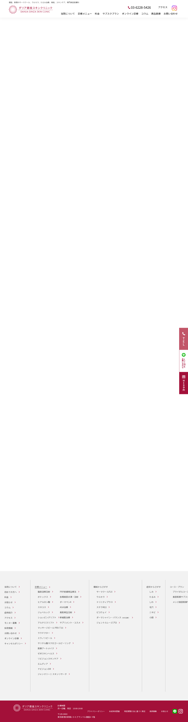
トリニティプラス (104, 601)
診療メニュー (85, 13)
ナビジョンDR (44, 668)
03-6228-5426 (141, 7)
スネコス (42, 607)
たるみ (152, 596)
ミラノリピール (45, 638)
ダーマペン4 (65, 601)
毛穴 (151, 607)
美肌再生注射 (66, 612)
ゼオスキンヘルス (46, 653)
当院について (68, 13)
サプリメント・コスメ (70, 622)
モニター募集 (10, 622)
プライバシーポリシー (96, 711)
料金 (97, 13)
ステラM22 (101, 607)
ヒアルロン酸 (44, 601)
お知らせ (8, 602)
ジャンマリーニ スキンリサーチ (52, 674)
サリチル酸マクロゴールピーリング (54, 643)
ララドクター (44, 632)
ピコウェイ (101, 612)
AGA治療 (64, 607)
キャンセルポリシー (13, 643)
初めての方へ (10, 591)
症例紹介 (8, 612)
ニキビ (152, 612)
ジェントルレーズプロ (106, 622)
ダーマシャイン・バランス (113, 617)
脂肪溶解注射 (44, 591)
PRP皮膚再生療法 (68, 591)
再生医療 (156, 13)
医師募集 (153, 711)
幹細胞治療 (65, 617)
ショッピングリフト (47, 617)
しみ (151, 591)
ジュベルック (44, 612)
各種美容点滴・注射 (69, 596)
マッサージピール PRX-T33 (50, 627)
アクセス (162, 7)
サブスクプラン (111, 13)
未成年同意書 (114, 711)
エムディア (43, 663)
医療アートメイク (46, 648)
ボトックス (43, 596)
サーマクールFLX (104, 591)
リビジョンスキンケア (48, 658)
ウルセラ (100, 596)
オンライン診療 (130, 13)
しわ (151, 601)
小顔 (151, 617)
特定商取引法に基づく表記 (134, 711)
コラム (144, 13)
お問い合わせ (171, 13)
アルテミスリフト (46, 622)
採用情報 (8, 628)
